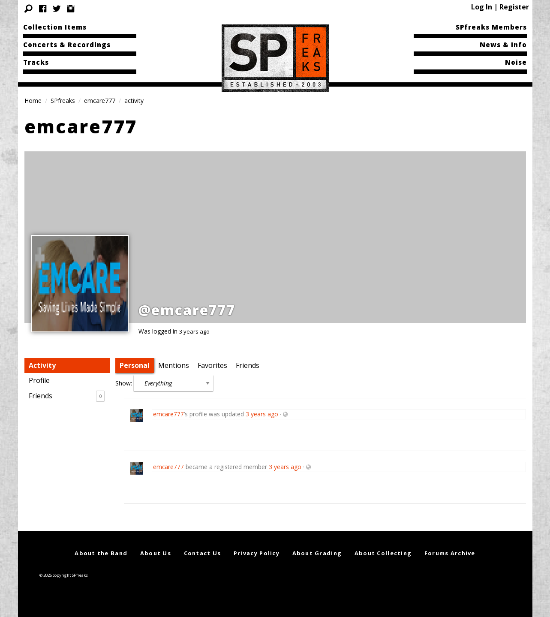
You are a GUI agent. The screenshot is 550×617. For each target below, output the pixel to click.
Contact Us (202, 553)
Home (33, 100)
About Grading (317, 553)
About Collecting (383, 553)
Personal (135, 365)
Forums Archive (449, 553)
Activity (42, 365)
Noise (516, 62)
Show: (123, 383)
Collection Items (55, 27)
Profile (39, 380)
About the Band (101, 553)
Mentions (173, 365)
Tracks (36, 62)
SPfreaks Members (491, 27)
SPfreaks (63, 100)
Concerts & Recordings (67, 44)
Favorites (212, 365)
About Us (155, 553)
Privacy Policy (257, 553)
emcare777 (99, 100)
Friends (67, 396)
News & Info (503, 44)
